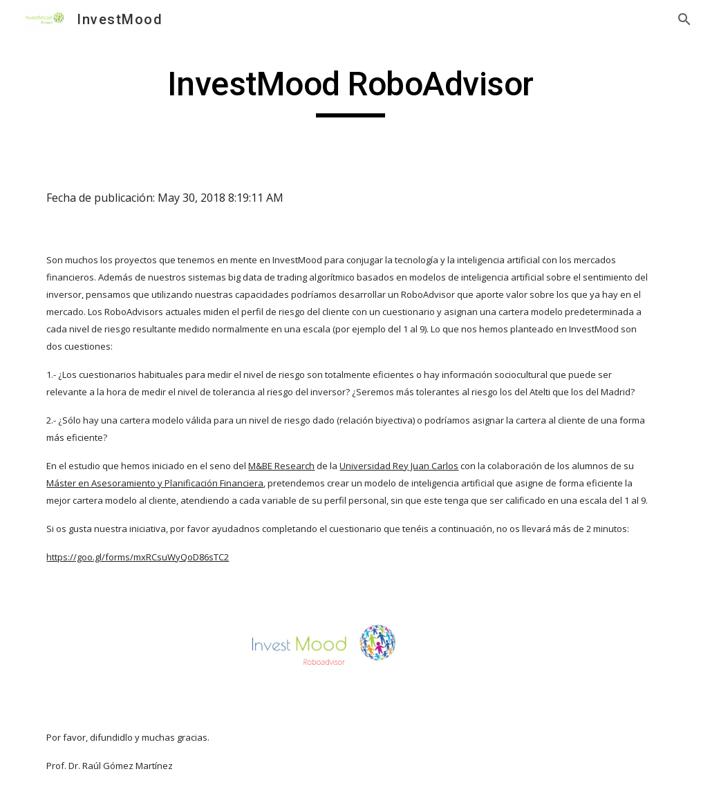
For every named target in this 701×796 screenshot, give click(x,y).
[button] (684, 19)
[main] (350, 90)
